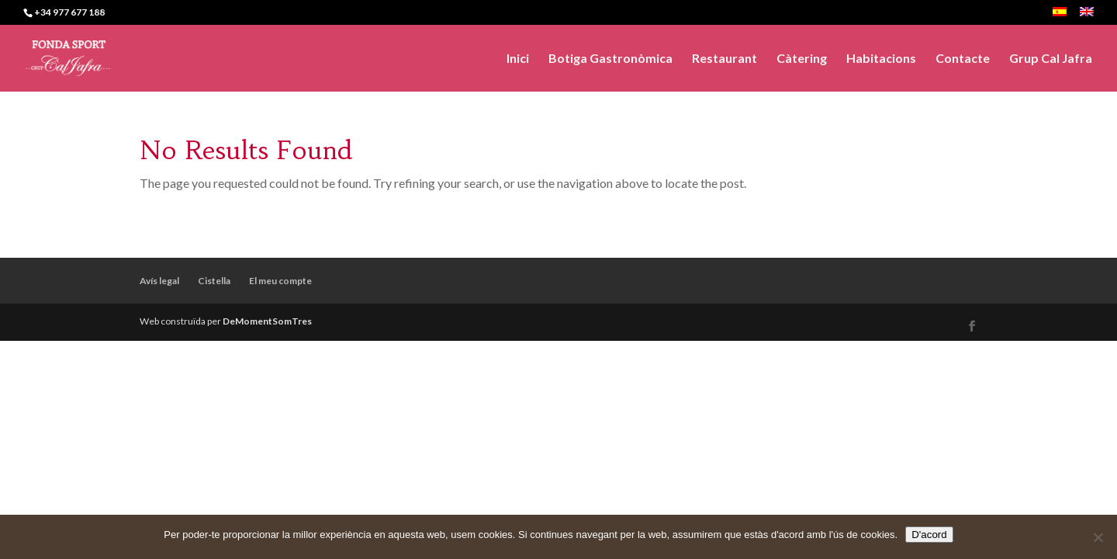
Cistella (214, 280)
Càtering (801, 59)
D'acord (929, 534)
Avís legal (159, 280)
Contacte (962, 59)
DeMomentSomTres (267, 321)
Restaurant (724, 59)
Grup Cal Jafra (1050, 59)
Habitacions (881, 59)
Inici (518, 59)
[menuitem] (1060, 16)
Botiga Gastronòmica (610, 59)
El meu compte (280, 280)
